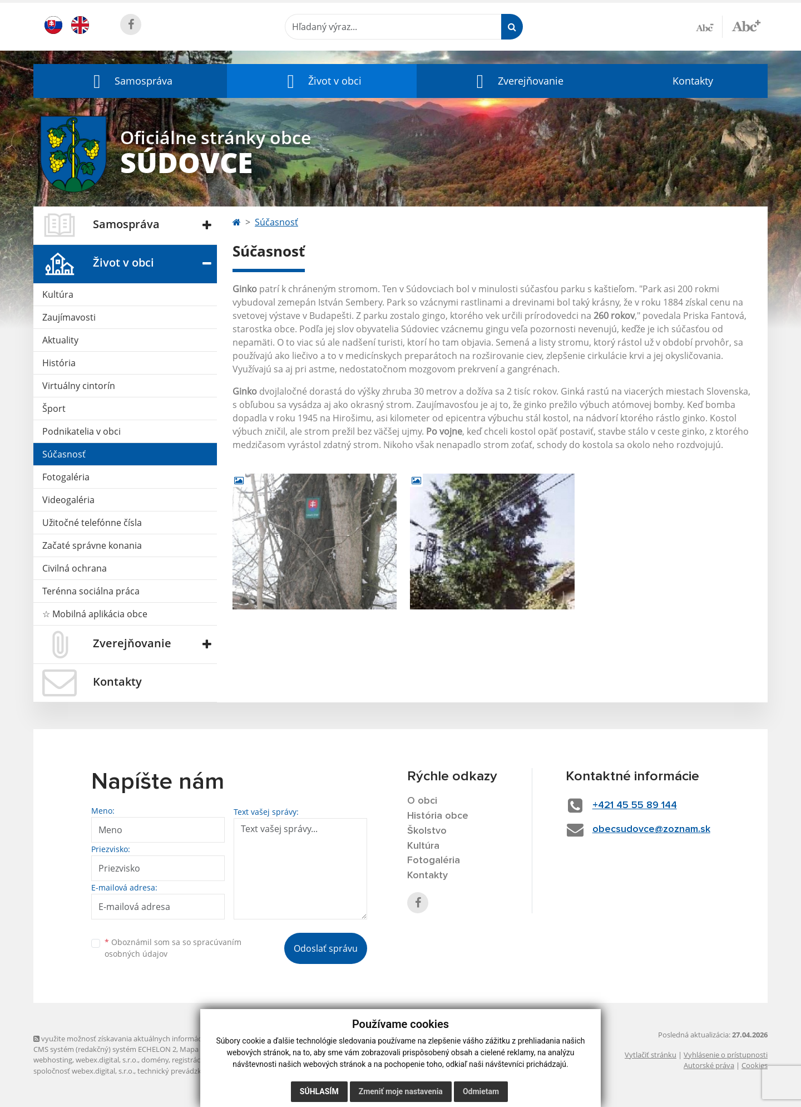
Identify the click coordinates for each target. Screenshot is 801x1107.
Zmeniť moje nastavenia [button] (401, 1091)
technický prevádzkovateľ (179, 1071)
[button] (130, 81)
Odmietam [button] (481, 1091)
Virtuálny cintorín (78, 386)
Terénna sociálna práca (91, 591)
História (59, 363)
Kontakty (693, 80)
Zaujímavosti (69, 317)
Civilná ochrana (74, 568)
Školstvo (427, 831)
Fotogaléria (66, 477)
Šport (54, 408)
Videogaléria (68, 500)
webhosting (52, 1060)
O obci (422, 801)
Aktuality (60, 340)
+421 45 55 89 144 (634, 805)
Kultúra (57, 294)
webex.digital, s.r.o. (107, 1060)
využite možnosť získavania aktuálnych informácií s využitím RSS (143, 1039)
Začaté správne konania (92, 545)
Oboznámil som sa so (173, 948)
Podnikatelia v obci (81, 431)
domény (155, 1060)
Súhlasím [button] (319, 1091)
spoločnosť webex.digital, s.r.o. (83, 1071)
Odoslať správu (326, 948)
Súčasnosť (64, 454)
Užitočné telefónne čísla (92, 522)
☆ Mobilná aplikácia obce (94, 614)
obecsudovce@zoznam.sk (651, 829)
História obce (437, 816)
